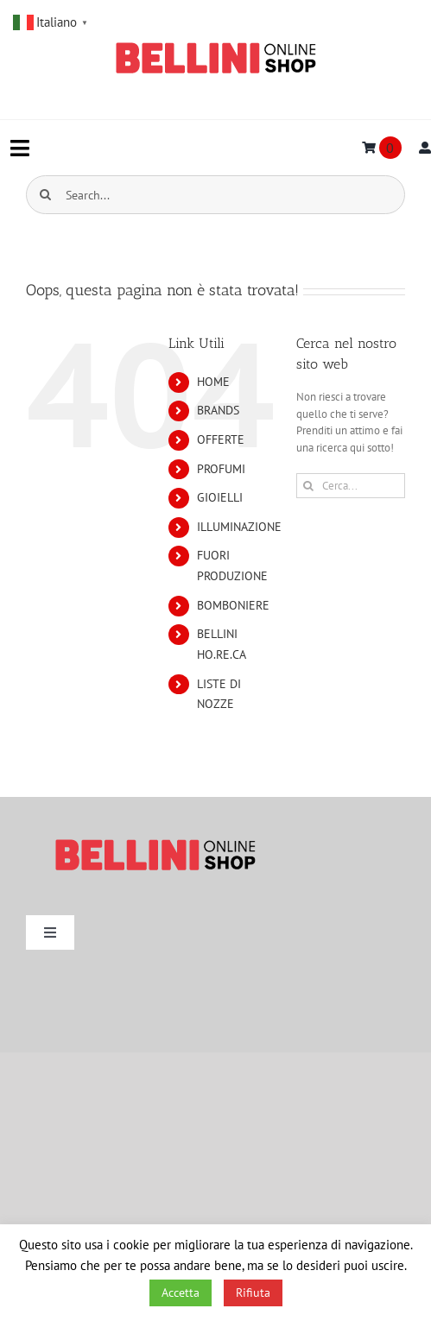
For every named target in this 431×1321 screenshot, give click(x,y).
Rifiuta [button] (253, 1292)
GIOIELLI (220, 497)
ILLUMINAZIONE (239, 526)
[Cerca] (45, 194)
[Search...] (215, 194)
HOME (213, 381)
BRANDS (218, 410)
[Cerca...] (350, 485)
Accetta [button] (181, 1292)
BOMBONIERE (233, 605)
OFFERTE (220, 439)
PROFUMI (221, 469)
